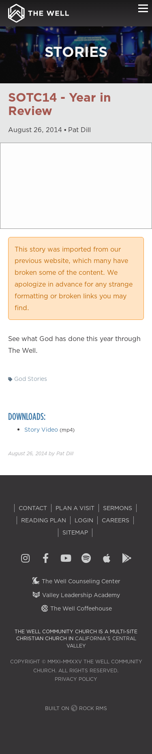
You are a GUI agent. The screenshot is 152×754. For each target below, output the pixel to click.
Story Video (41, 430)
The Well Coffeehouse (76, 608)
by (40, 453)
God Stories (27, 379)
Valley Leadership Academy (76, 595)
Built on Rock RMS (76, 708)
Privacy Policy (76, 679)
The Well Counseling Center (76, 581)
